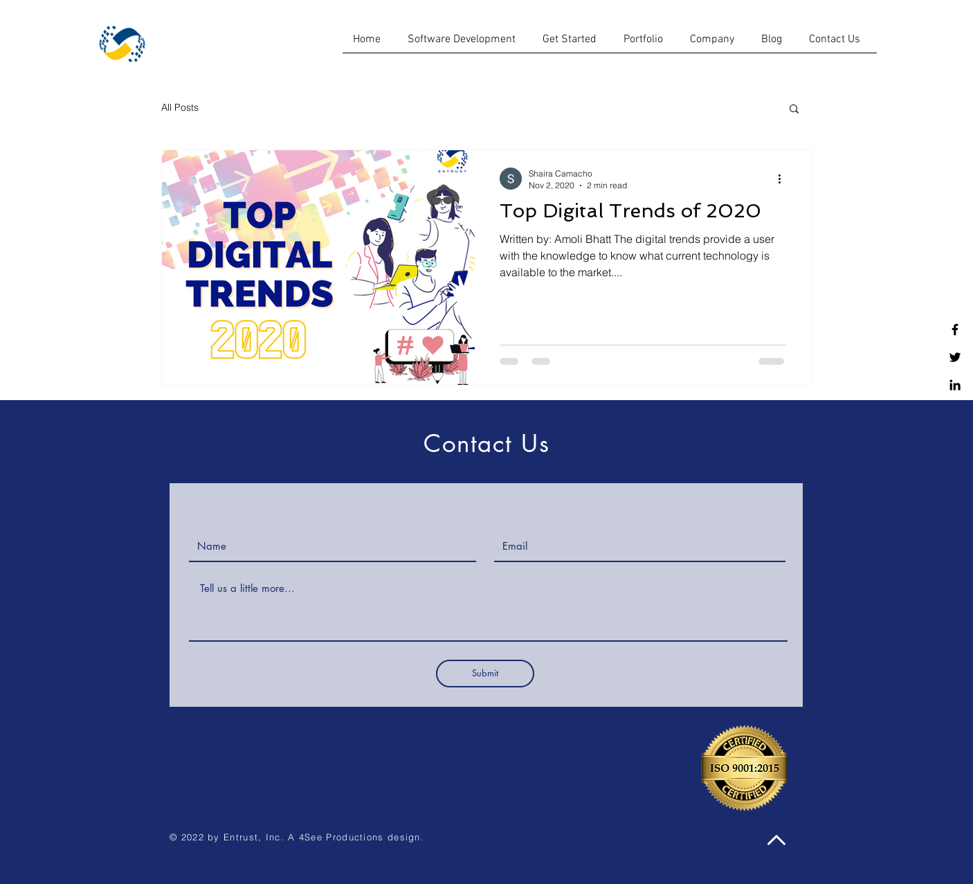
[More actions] (784, 178)
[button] (794, 109)
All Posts (180, 107)
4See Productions (341, 836)
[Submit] (485, 673)
